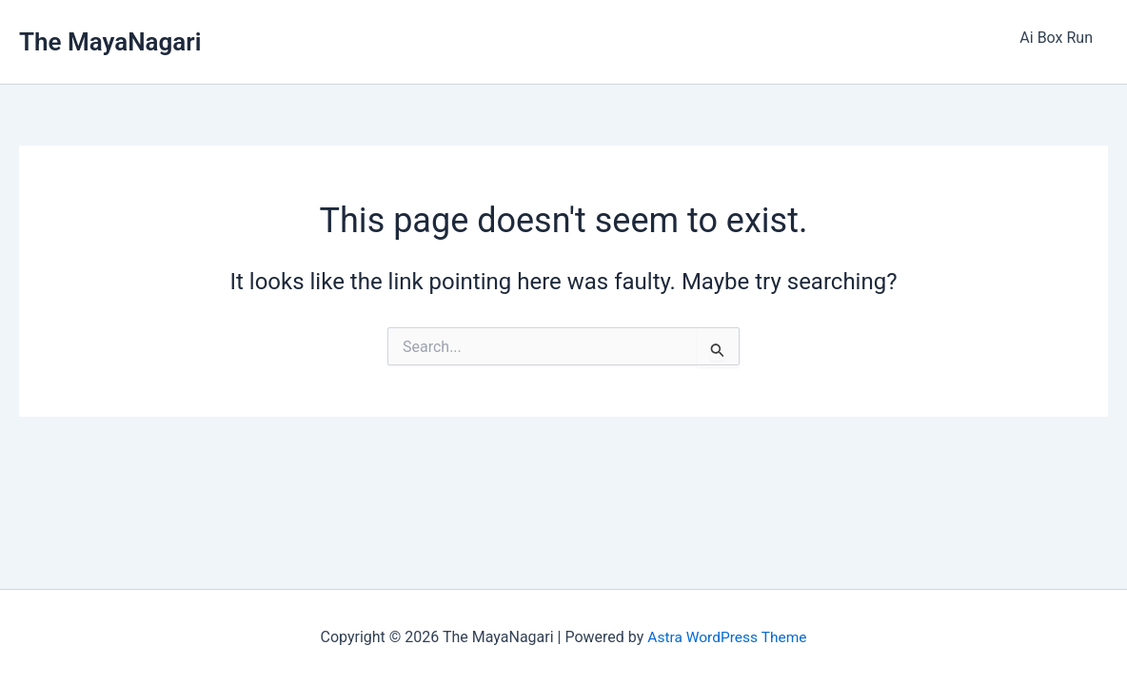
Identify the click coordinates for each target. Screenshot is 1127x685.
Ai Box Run (1056, 38)
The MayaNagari (110, 42)
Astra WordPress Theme (727, 637)
